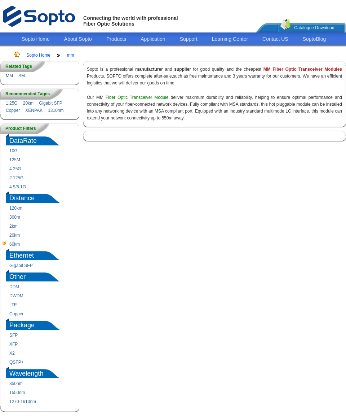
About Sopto (78, 39)
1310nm (55, 110)
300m (14, 217)
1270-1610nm (22, 401)
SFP (13, 335)
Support (189, 39)
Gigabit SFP (50, 103)
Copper (13, 110)
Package (22, 325)
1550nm (17, 392)
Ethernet (21, 255)
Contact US (275, 39)
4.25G (15, 168)
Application (153, 39)
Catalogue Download (314, 27)
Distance (22, 198)
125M (14, 159)
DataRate (23, 140)
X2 (12, 353)
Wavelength (26, 373)
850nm (16, 383)
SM (21, 75)
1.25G (12, 103)
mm (70, 55)
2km (13, 226)
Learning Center (230, 39)
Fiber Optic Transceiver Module (137, 97)
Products (116, 39)
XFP (13, 344)
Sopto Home (36, 39)
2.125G (16, 177)
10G (13, 150)
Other (17, 276)
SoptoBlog (314, 39)
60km (14, 244)
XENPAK (34, 110)
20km (28, 103)
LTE (13, 304)
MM (9, 75)
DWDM (16, 295)
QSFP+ (16, 362)
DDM (14, 286)
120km (15, 208)
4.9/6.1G (17, 186)
